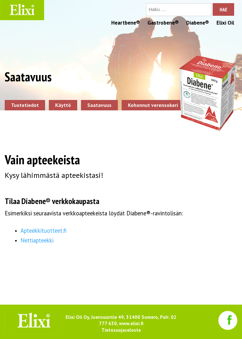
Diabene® (197, 22)
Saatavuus (99, 105)
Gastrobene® (163, 22)
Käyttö (63, 105)
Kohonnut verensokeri (153, 105)
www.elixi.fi (131, 323)
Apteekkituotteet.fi (44, 230)
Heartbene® (125, 22)
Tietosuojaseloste (121, 330)
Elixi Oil (225, 22)
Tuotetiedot (25, 105)
